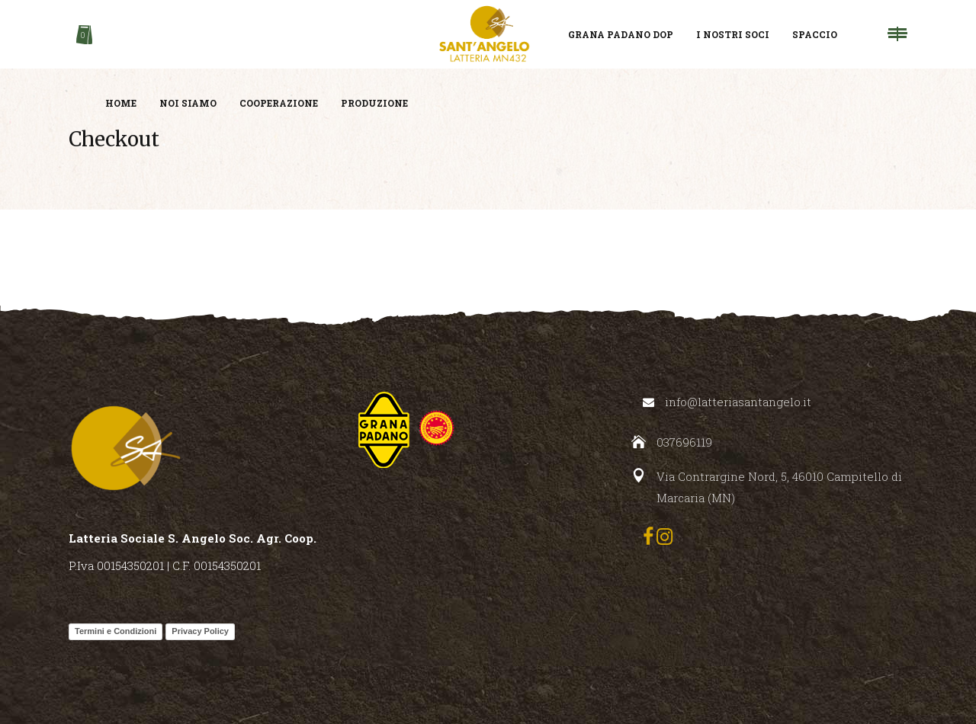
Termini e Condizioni (115, 631)
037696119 (684, 442)
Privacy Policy (200, 631)
